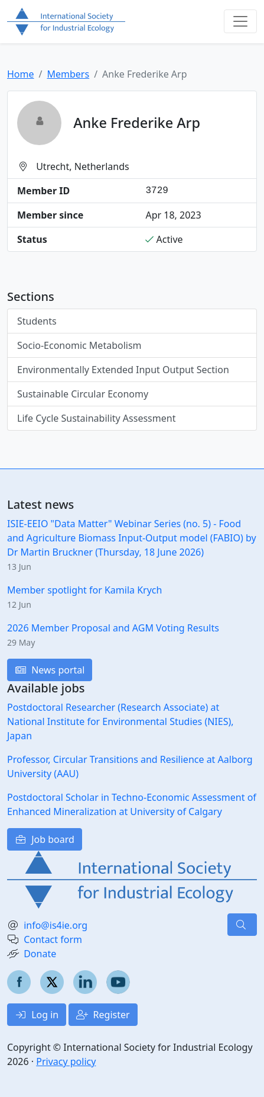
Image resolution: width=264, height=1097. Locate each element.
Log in (36, 1014)
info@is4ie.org (55, 925)
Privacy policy (66, 1061)
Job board (44, 839)
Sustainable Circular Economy (82, 393)
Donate (40, 953)
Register (102, 1014)
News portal (49, 669)
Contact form (53, 939)
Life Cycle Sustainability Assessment (96, 418)
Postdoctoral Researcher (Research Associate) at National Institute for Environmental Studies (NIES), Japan (120, 721)
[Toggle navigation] (240, 21)
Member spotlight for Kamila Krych (84, 589)
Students (37, 321)
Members (68, 74)
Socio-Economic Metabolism (79, 345)
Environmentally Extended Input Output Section (123, 369)
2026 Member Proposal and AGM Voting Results (113, 627)
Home (20, 74)
